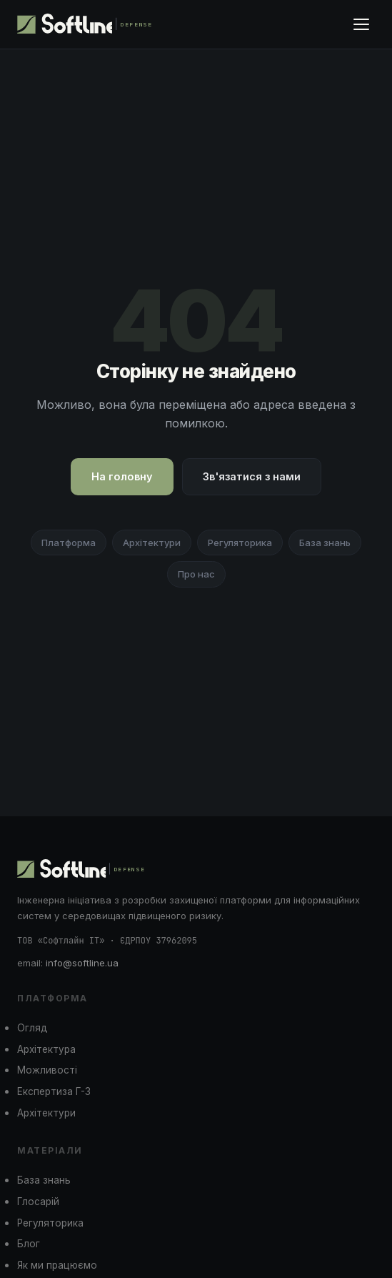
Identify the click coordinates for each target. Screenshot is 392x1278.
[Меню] (361, 24)
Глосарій (38, 1201)
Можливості (47, 1070)
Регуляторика (240, 542)
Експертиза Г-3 (54, 1091)
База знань (325, 542)
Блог (28, 1243)
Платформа (68, 542)
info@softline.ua (82, 963)
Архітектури (152, 542)
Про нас (196, 574)
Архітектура (46, 1049)
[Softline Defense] (87, 24)
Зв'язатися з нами (252, 476)
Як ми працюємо (57, 1265)
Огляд (32, 1028)
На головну (122, 476)
